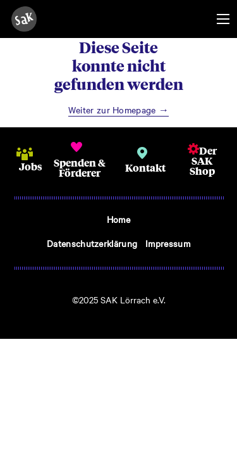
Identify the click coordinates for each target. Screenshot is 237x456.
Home (118, 219)
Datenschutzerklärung (92, 243)
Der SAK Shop (203, 160)
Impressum (167, 243)
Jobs (30, 166)
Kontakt (145, 167)
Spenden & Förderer (80, 167)
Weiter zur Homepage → (118, 109)
